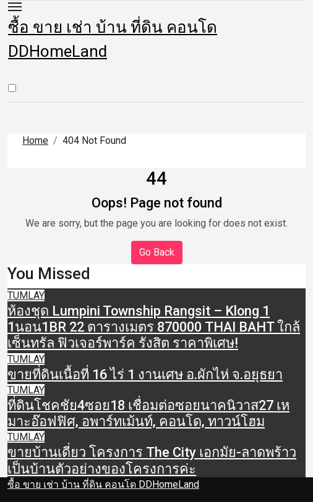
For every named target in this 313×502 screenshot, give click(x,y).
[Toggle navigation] (15, 6)
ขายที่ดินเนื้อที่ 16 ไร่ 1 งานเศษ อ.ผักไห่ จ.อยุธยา (145, 374)
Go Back (156, 252)
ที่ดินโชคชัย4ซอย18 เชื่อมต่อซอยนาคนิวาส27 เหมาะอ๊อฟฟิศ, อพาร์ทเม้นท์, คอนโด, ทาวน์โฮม (148, 413)
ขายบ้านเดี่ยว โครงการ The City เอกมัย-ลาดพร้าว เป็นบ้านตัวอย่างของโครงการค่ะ (151, 460)
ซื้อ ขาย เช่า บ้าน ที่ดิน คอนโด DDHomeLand (103, 484)
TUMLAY (26, 295)
